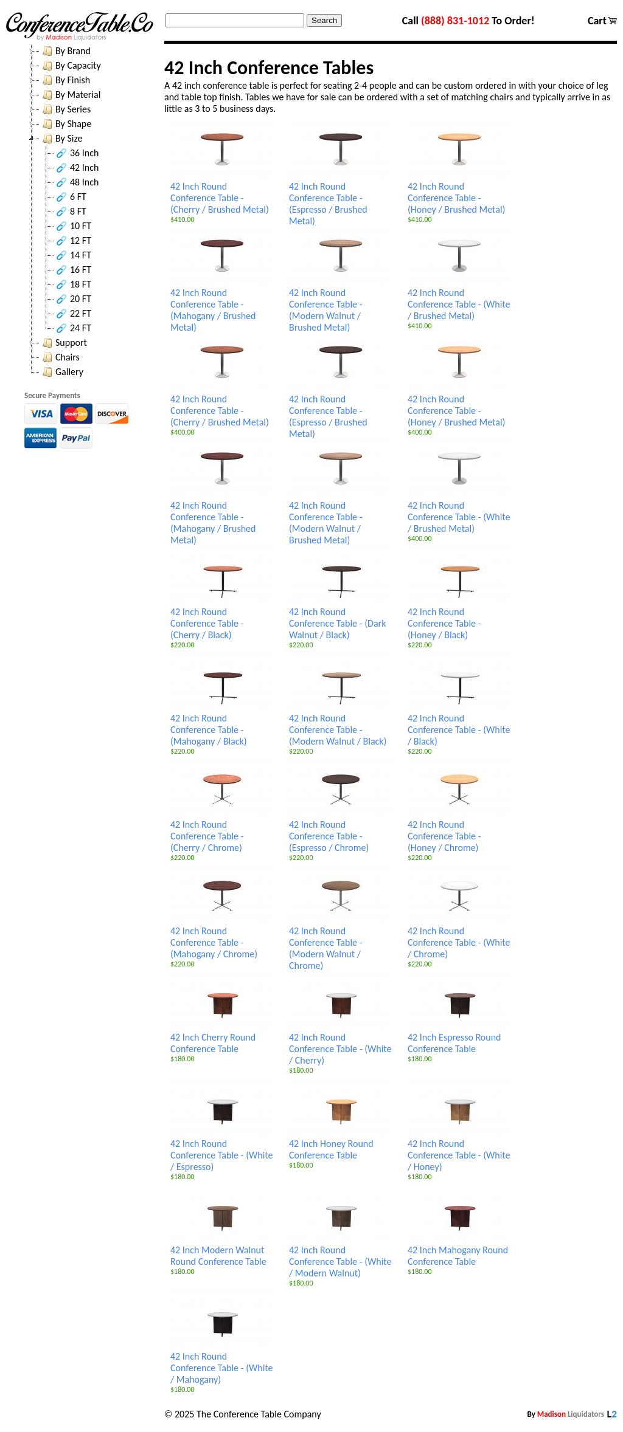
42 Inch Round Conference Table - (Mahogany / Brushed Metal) (222, 305)
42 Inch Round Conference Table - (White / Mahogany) (222, 1363)
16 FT (72, 270)
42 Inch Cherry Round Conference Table (222, 1038)
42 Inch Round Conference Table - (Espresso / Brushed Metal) (340, 199)
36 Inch (76, 153)
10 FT (72, 226)
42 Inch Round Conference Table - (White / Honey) (459, 1150)
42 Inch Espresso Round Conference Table (459, 1038)
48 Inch (76, 182)
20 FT (72, 299)
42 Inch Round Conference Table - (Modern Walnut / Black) (340, 725)
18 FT (72, 284)
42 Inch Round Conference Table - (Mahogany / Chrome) (222, 938)
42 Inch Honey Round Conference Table (340, 1145)
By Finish (65, 80)
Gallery (61, 372)
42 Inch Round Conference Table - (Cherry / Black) (222, 619)
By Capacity (70, 65)
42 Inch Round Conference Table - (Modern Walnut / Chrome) (340, 943)
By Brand (65, 51)
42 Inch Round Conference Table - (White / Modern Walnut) (340, 1257)
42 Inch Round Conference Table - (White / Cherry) (340, 1044)
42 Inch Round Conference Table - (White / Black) (459, 725)
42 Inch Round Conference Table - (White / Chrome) (459, 938)
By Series (65, 109)
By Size (61, 138)
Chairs (60, 357)
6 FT (70, 197)
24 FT (72, 328)
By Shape (65, 124)
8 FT (70, 211)
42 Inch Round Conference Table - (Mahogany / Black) (222, 725)
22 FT (72, 313)
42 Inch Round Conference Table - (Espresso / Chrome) (340, 831)
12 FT (72, 240)
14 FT (72, 255)
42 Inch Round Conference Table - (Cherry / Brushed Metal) (222, 193)
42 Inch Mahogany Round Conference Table (459, 1251)
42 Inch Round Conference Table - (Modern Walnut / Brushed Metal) (340, 305)
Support (63, 343)
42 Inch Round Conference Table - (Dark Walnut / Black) (340, 619)
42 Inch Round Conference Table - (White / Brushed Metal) (459, 300)
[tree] (91, 211)
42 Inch (76, 167)
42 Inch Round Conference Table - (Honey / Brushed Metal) (459, 193)
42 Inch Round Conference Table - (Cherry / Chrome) (222, 831)
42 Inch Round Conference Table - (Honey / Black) (459, 619)
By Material (70, 95)
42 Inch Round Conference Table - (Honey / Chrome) (459, 831)
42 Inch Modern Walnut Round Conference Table (222, 1251)
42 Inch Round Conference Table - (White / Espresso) (222, 1150)
